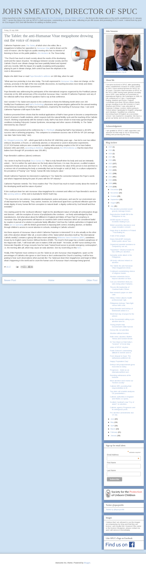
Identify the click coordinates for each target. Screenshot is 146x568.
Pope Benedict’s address (40, 76)
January (114, 436)
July (112, 206)
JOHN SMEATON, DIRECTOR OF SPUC (69, 11)
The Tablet (30, 45)
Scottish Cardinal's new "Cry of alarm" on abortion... (122, 403)
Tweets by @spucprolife (115, 510)
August (113, 203)
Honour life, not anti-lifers (119, 330)
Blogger (87, 563)
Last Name (111, 470)
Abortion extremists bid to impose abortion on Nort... (121, 278)
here (79, 248)
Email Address (123, 455)
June (113, 419)
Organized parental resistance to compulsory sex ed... (122, 245)
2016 (110, 160)
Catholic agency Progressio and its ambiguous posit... (122, 408)
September (115, 199)
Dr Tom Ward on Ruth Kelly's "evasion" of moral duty (121, 343)
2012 (110, 173)
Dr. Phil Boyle (49, 130)
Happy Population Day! (119, 361)
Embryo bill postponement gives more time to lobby (122, 366)
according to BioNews (34, 148)
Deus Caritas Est (37, 161)
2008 (110, 187)
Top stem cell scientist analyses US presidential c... (122, 392)
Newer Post (10, 280)
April (113, 426)
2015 (110, 164)
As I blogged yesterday (13, 140)
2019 (110, 150)
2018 (110, 154)
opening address (14, 194)
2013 (110, 170)
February (114, 432)
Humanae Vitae (67, 81)
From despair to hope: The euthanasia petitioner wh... (121, 357)
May (112, 422)
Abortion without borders (119, 333)
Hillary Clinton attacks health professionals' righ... (121, 299)
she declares (43, 53)
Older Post (92, 280)
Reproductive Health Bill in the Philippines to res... (121, 215)
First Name (111, 463)
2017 (110, 157)
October (114, 196)
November (115, 193)
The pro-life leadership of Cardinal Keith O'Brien (119, 288)
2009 (110, 183)
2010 (110, 180)
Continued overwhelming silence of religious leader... (122, 272)
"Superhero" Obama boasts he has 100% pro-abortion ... (122, 251)
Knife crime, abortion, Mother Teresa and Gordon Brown (121, 338)
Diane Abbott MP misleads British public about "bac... (121, 240)
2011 (110, 177)
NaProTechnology (36, 104)
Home (51, 280)
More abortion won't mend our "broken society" (121, 382)
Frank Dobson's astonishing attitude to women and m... (121, 352)
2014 (110, 167)
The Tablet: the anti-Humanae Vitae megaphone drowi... (121, 267)
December (115, 190)
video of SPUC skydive (119, 347)
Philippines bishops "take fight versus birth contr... (121, 304)
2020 (110, 147)
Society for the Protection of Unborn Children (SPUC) (63, 18)
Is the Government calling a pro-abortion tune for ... (122, 320)
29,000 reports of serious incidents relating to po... (120, 221)
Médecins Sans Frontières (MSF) (70, 238)
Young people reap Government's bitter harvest (121, 326)
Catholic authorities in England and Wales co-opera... (121, 398)
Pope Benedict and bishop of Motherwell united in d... (121, 310)
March (113, 429)
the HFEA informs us (68, 148)
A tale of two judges (117, 236)
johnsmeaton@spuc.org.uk (116, 72)
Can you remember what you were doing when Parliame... (121, 283)
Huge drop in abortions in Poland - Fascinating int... (123, 231)
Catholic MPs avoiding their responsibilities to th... (120, 387)
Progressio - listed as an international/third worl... (120, 371)
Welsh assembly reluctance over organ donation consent (122, 226)
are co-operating (16, 225)
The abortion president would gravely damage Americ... (121, 210)
